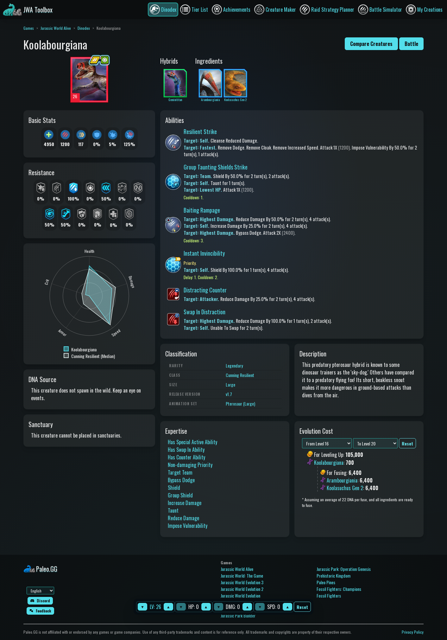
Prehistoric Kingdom (333, 575)
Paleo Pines (326, 582)
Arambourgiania (342, 480)
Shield (174, 487)
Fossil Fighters (329, 595)
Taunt (173, 510)
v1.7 (229, 394)
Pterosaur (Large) (240, 403)
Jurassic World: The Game (242, 575)
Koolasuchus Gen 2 (345, 488)
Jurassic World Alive (56, 28)
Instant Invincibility (204, 253)
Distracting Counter (205, 290)
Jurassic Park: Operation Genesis (344, 569)
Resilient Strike (200, 131)
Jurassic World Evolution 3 (242, 582)
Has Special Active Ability (192, 442)
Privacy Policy (413, 632)
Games (28, 28)
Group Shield (180, 495)
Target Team (180, 472)
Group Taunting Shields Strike (216, 167)
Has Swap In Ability (186, 449)
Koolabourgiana (328, 462)
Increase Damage (184, 503)
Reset (302, 607)
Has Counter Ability (186, 457)
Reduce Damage (183, 518)
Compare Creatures (371, 44)
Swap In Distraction (204, 312)
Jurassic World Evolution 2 (242, 589)
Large (230, 384)
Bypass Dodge (181, 480)
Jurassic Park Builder (238, 615)
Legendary (234, 365)
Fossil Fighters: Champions (339, 589)
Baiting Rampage (202, 210)
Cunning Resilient (240, 375)
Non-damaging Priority (190, 465)
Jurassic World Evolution (240, 595)
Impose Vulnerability (187, 525)
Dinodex (84, 28)
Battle (411, 44)
